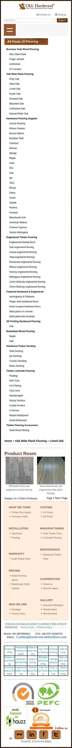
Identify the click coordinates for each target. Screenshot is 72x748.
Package (16, 609)
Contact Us (43, 14)
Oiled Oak (14, 84)
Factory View (18, 613)
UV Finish (48, 512)
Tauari (12, 197)
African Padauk (17, 128)
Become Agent (50, 588)
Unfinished (14, 64)
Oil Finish (48, 516)
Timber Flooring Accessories (22, 425)
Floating (13, 375)
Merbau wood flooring (9, 660)
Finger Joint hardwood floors (23, 301)
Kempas (13, 212)
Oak (11, 173)
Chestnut (13, 143)
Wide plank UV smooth (21, 311)
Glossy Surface (17, 400)
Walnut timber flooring (32, 650)
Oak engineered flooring (21, 247)
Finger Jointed (16, 59)
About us (47, 584)
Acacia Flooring (17, 123)
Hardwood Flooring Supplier (21, 118)
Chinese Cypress (18, 227)
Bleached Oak (16, 103)
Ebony (12, 187)
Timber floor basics (21, 512)
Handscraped (16, 395)
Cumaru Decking (17, 361)
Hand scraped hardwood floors (25, 306)
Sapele (12, 202)
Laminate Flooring (52, 537)
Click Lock (14, 390)
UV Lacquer (15, 69)
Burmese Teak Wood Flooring (22, 49)
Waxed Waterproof (18, 415)
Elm (11, 168)
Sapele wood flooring (63, 670)
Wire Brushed (50, 613)
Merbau (13, 148)
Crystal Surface (17, 405)
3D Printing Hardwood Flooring (23, 321)
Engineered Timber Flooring (21, 237)
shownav (10, 30)
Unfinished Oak (17, 108)
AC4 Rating (15, 385)
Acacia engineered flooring (22, 252)
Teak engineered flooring (21, 257)
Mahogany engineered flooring (24, 277)
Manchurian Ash (17, 217)
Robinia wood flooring (32, 670)
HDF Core (14, 380)
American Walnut (18, 222)
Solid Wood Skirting (19, 430)
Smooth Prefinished (53, 605)
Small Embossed (17, 420)
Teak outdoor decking (63, 660)
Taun (11, 183)
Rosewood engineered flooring (25, 262)
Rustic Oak (15, 93)
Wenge (13, 153)
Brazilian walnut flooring (43, 660)
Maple (12, 158)
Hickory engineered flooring (23, 272)
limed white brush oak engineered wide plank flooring (50, 490)
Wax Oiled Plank (17, 54)
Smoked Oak (15, 98)
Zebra (12, 192)
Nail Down (17, 533)
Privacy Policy (44, 627)
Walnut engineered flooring (23, 267)
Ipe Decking (15, 356)
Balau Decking (16, 366)
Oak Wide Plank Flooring (19, 74)
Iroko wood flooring (43, 670)
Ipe (10, 178)
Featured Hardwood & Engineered (24, 291)
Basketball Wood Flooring (20, 331)
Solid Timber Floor (52, 533)
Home (8, 440)
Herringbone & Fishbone (21, 296)
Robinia (13, 207)
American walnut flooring (9, 670)
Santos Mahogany (18, 232)
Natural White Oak (18, 113)
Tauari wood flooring (53, 670)
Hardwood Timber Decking (21, 346)
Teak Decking (16, 351)
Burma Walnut (16, 133)
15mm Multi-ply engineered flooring (27, 286)
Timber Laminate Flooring (20, 371)
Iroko (11, 163)
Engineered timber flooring (21, 670)
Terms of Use (27, 627)
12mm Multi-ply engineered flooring (27, 281)
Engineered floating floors (22, 242)
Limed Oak (14, 89)
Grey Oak (14, 79)
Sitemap (60, 14)
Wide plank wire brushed (21, 316)
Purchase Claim (20, 516)
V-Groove (14, 410)
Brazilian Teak (16, 138)
